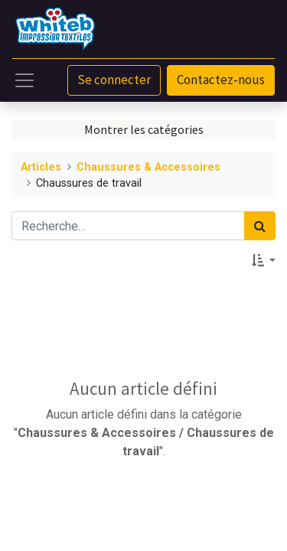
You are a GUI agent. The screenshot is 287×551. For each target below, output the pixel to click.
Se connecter (114, 79)
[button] (264, 260)
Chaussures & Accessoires (148, 167)
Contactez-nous (221, 79)
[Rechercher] (260, 225)
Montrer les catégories (144, 129)
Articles (41, 167)
